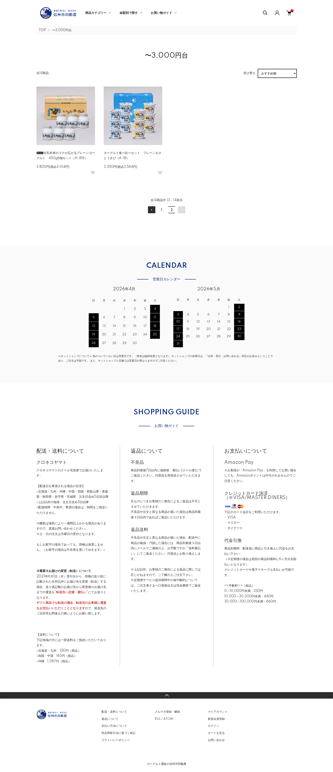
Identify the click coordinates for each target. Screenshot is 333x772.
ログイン (213, 725)
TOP (42, 30)
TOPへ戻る (166, 695)
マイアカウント (218, 711)
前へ (151, 209)
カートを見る (216, 733)
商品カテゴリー (96, 13)
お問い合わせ (216, 740)
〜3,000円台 (62, 30)
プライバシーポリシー (116, 740)
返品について (110, 718)
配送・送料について (114, 711)
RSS (158, 718)
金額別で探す (129, 13)
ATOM (168, 718)
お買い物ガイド (161, 13)
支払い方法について (114, 725)
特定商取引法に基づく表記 (118, 733)
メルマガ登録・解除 (167, 711)
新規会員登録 (216, 718)
